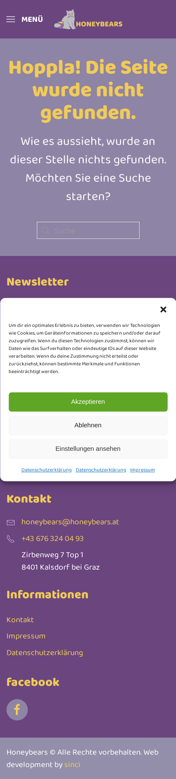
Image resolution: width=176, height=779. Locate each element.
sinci (72, 764)
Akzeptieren (88, 401)
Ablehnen (88, 425)
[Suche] (88, 230)
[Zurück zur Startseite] (88, 19)
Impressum (142, 469)
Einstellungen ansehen (88, 448)
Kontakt (20, 619)
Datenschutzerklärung (46, 469)
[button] (163, 308)
